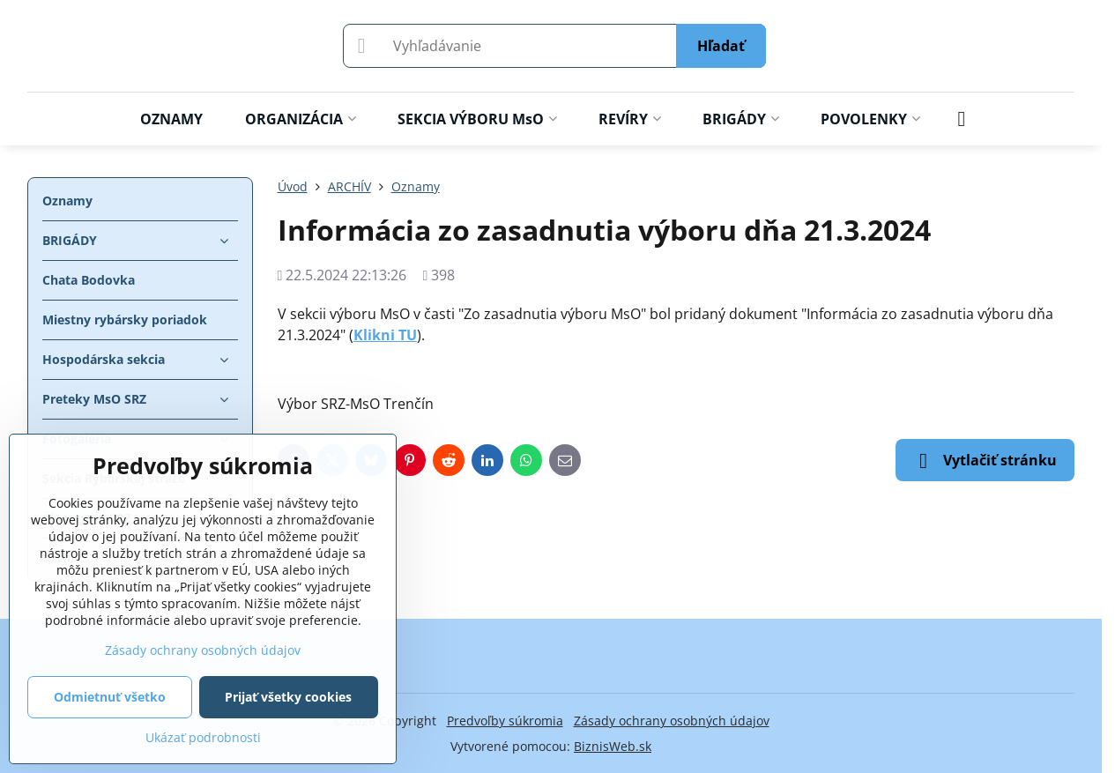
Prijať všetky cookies (288, 696)
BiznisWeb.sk (612, 746)
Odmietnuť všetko (110, 696)
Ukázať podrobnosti (203, 737)
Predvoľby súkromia (505, 720)
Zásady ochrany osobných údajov (671, 720)
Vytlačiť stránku (985, 461)
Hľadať (721, 46)
